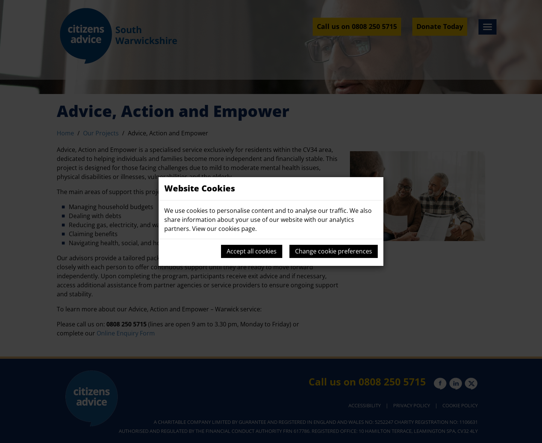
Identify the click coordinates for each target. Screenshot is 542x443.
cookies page (236, 229)
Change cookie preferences (333, 251)
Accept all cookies (252, 251)
